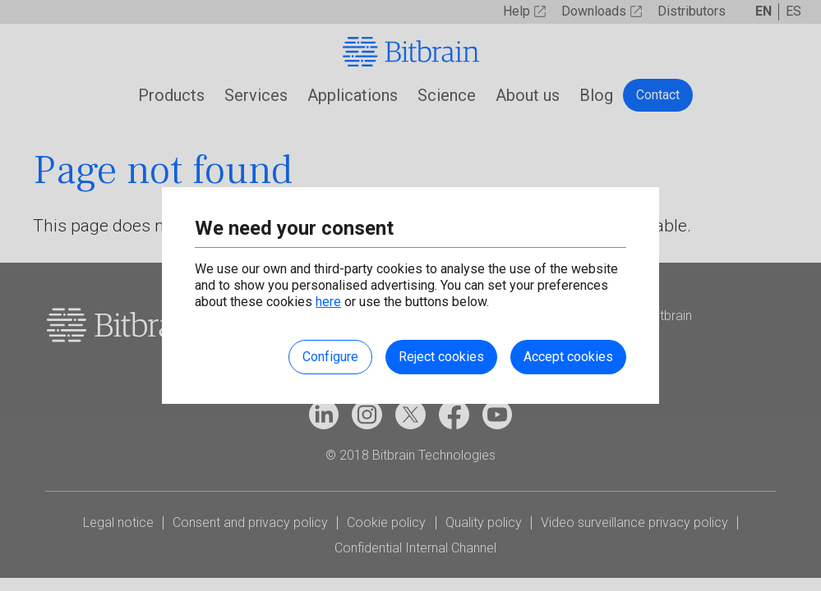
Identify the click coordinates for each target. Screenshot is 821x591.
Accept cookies (568, 356)
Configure (330, 356)
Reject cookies (441, 356)
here (328, 301)
